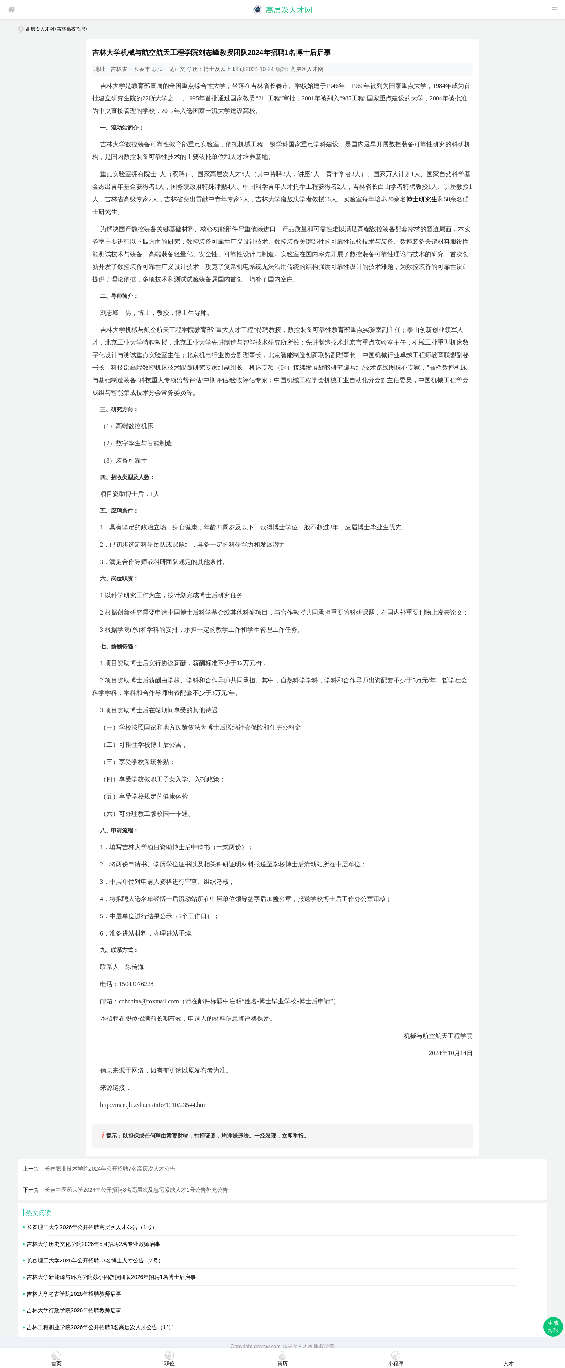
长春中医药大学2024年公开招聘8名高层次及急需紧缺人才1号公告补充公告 (136, 1190)
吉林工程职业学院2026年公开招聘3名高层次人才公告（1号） (102, 1327)
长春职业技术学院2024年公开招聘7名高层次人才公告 (110, 1169)
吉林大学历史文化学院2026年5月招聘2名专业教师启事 (93, 1244)
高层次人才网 (40, 29)
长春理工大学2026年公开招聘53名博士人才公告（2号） (95, 1260)
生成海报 (553, 1326)
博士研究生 (421, 199)
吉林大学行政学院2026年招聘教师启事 (74, 1310)
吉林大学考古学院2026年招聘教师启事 (74, 1294)
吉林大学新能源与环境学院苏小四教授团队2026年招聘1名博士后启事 (111, 1277)
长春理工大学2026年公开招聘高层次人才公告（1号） (92, 1227)
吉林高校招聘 (71, 29)
